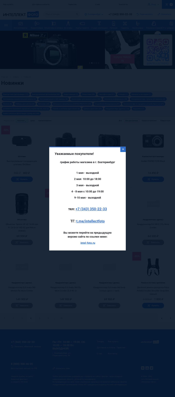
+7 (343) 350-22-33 (91, 198)
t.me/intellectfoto (90, 210)
